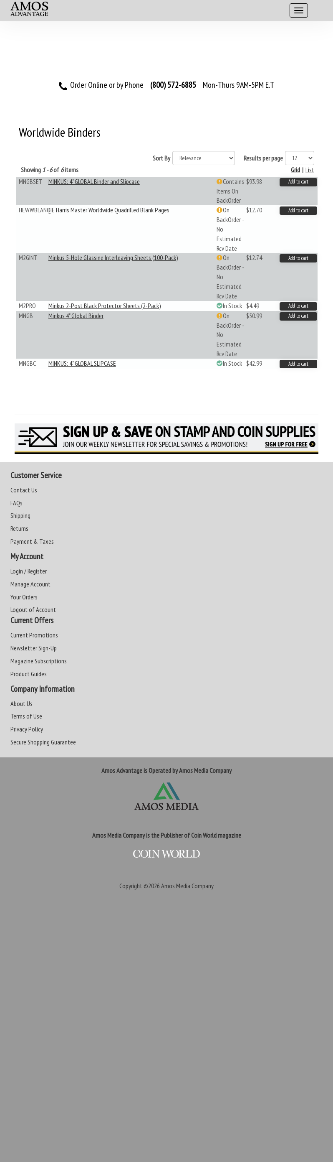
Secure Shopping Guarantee (43, 742)
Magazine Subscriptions (38, 661)
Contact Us (23, 490)
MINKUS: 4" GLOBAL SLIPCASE (82, 363)
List (309, 170)
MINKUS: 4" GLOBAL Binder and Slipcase (94, 181)
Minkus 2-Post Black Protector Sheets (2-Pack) (104, 305)
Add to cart (298, 181)
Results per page (263, 158)
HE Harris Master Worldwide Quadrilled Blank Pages (108, 210)
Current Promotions (34, 635)
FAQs (16, 503)
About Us (21, 703)
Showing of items (49, 170)
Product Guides (28, 674)
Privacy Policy (26, 729)
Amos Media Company (187, 886)
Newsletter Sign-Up (33, 648)
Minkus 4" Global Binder (75, 315)
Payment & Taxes (32, 541)
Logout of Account (33, 609)
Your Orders (24, 597)
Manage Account (30, 584)
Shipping (20, 515)
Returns (19, 528)
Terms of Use (26, 716)
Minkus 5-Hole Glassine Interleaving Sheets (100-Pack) (113, 257)
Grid (295, 170)
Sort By (161, 158)
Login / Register (28, 571)
